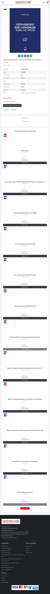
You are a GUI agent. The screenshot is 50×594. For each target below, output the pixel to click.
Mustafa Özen (25, 152)
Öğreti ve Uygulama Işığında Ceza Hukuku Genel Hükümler (25, 399)
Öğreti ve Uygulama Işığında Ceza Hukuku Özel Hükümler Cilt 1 (25, 430)
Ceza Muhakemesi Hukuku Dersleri (25, 244)
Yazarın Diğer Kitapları (25, 131)
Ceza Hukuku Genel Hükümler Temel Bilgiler (25, 461)
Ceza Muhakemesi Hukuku (25, 492)
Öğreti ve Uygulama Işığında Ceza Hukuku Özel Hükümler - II (25, 368)
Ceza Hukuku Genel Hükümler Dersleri (25, 275)
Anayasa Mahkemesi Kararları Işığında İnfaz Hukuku (25, 337)
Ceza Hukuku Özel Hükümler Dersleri (25, 306)
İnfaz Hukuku (25, 151)
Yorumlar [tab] (25, 121)
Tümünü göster (25, 508)
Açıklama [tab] (25, 117)
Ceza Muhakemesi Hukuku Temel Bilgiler (25, 213)
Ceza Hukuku (32, 92)
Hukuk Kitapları (25, 92)
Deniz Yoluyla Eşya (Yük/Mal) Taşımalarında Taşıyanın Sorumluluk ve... (25, 182)
